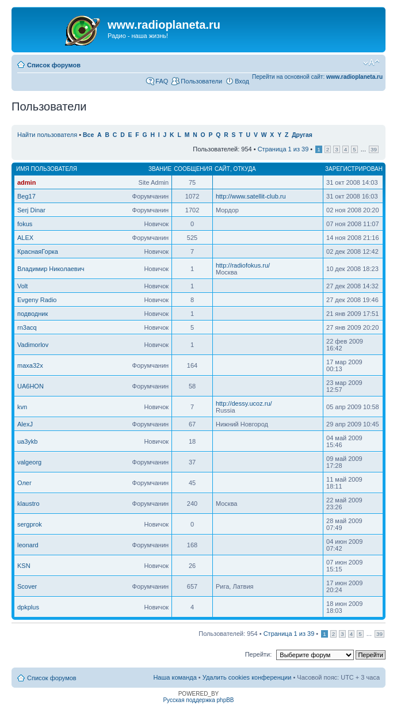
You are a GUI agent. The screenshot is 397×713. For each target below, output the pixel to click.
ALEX (25, 237)
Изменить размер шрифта (371, 63)
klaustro (28, 503)
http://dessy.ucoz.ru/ (244, 403)
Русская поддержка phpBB (198, 700)
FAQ (161, 81)
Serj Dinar (31, 210)
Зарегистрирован (354, 169)
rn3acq (27, 327)
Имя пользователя (46, 169)
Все (88, 135)
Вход (242, 81)
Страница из (283, 149)
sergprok (29, 524)
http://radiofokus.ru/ (243, 265)
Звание (159, 169)
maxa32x (30, 365)
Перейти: (258, 654)
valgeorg (29, 462)
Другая (302, 135)
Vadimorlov (32, 344)
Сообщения (193, 169)
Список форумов (54, 65)
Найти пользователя (47, 134)
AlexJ (25, 424)
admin (26, 182)
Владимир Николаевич (51, 268)
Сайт (222, 169)
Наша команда (174, 677)
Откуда (244, 169)
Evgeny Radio (37, 299)
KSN (23, 565)
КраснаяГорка (37, 251)
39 (374, 149)
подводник (32, 313)
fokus (24, 223)
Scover (27, 586)
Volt (22, 286)
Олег (24, 482)
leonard (28, 545)
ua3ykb (27, 441)
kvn (22, 406)
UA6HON (30, 386)
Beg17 (26, 196)
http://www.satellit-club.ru (251, 196)
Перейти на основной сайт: (317, 77)
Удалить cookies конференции (247, 677)
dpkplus (28, 607)
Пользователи (201, 81)
